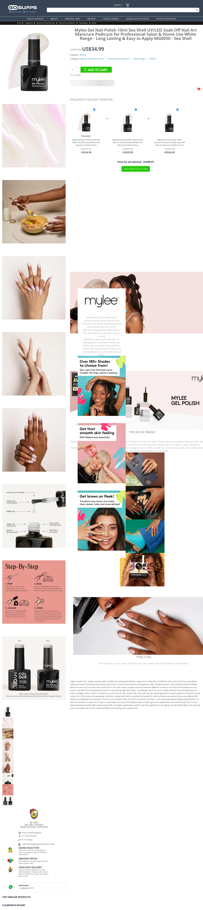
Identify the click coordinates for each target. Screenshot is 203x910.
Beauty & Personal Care (46, 23)
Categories (29, 23)
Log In (117, 5)
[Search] (122, 10)
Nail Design (83, 23)
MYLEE (83, 54)
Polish (94, 23)
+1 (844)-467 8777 (26, 888)
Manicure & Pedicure (67, 23)
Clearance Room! (13, 905)
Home (19, 23)
